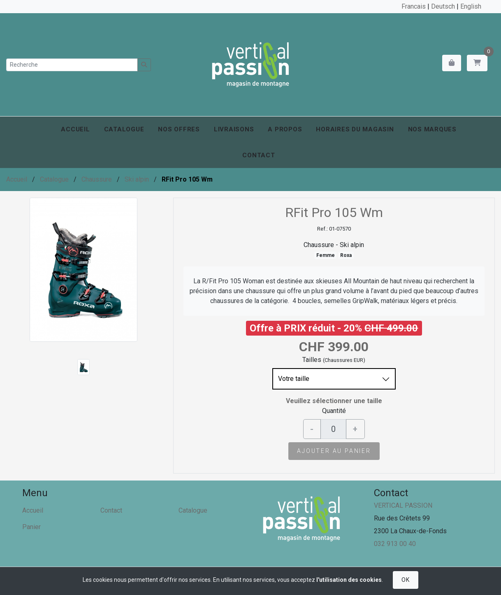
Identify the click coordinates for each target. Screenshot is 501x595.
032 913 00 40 (395, 544)
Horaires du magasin (355, 129)
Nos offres (179, 129)
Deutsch (443, 6)
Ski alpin (137, 179)
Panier (31, 527)
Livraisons (234, 129)
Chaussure (96, 179)
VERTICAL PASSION (403, 505)
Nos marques (432, 129)
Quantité (334, 411)
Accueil (75, 129)
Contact (258, 155)
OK (405, 579)
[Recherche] (72, 64)
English (470, 6)
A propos (285, 129)
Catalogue (124, 129)
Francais (413, 6)
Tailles (311, 360)
